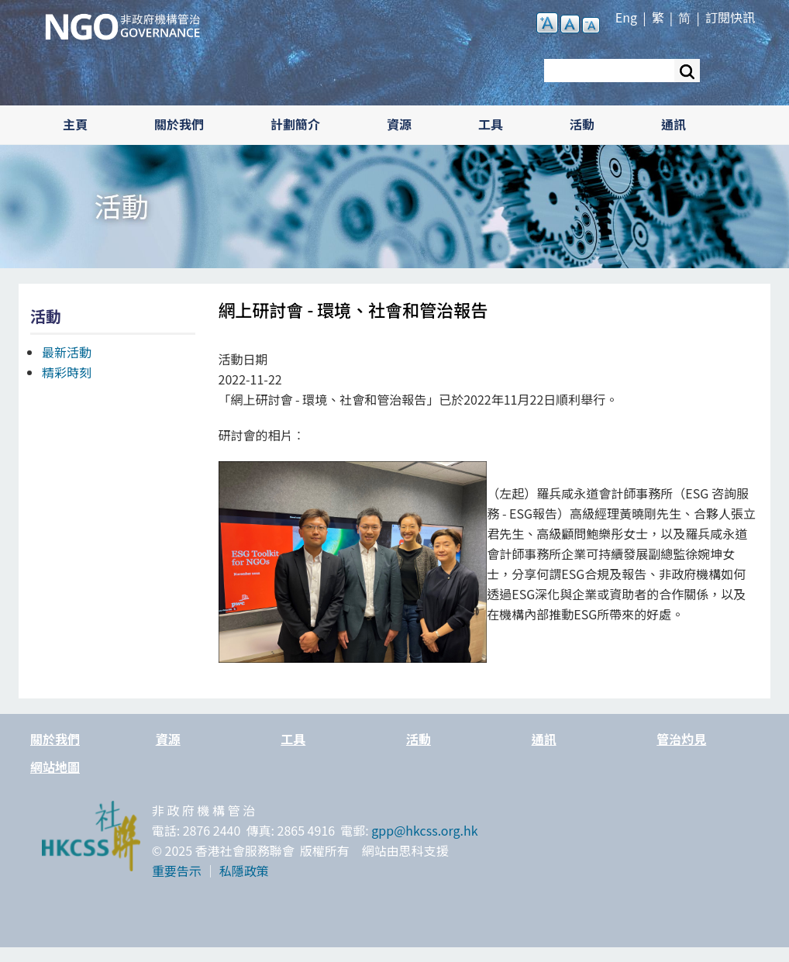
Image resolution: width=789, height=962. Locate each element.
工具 (490, 124)
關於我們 (179, 124)
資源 (399, 124)
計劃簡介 (295, 124)
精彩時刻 (66, 372)
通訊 (673, 124)
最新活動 (66, 352)
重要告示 (177, 870)
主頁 (75, 124)
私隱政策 (244, 870)
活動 (582, 124)
